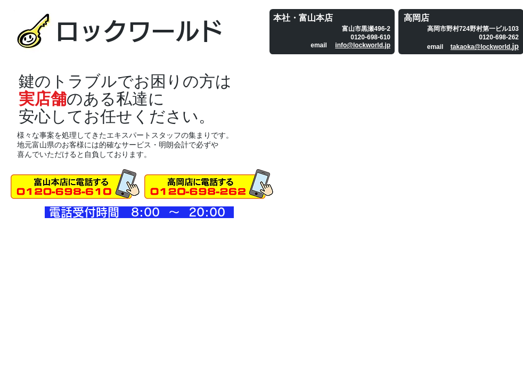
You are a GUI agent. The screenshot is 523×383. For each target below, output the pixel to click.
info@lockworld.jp (362, 45)
